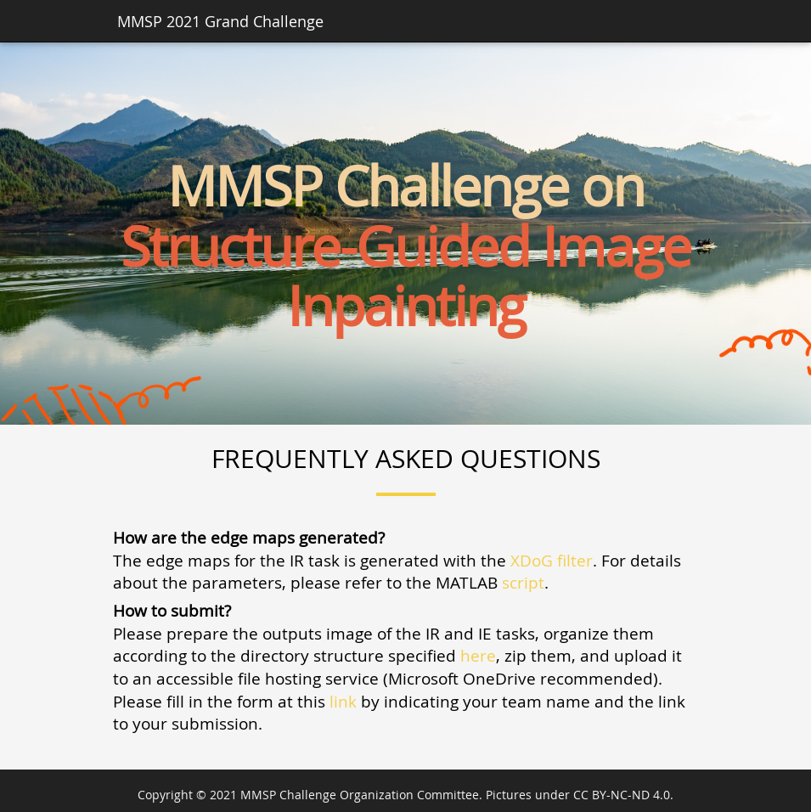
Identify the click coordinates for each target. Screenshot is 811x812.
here (478, 655)
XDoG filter (551, 560)
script (523, 582)
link (343, 701)
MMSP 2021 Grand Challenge (220, 21)
